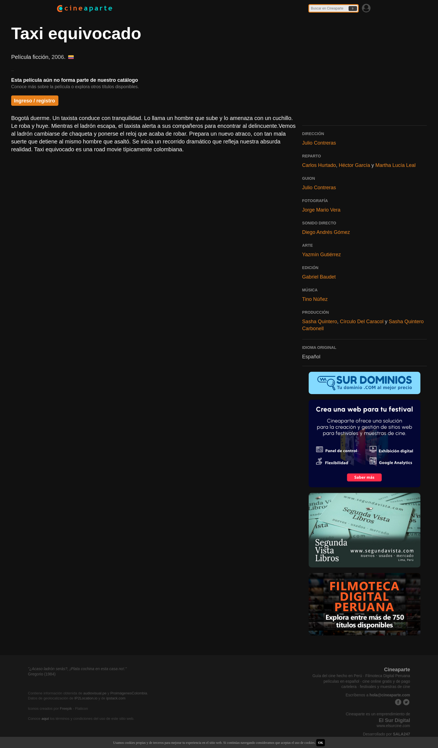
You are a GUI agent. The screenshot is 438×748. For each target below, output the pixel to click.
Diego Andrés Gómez (326, 232)
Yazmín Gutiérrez (321, 254)
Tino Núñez (315, 299)
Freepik (66, 708)
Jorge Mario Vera (321, 210)
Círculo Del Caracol (362, 321)
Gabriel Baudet (319, 277)
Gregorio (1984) (42, 674)
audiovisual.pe (94, 693)
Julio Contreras (319, 143)
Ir (353, 8)
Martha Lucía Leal (395, 165)
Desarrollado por (386, 734)
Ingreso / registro (34, 101)
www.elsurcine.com (393, 725)
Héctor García (354, 165)
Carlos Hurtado (319, 165)
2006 (58, 57)
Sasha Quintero (319, 321)
